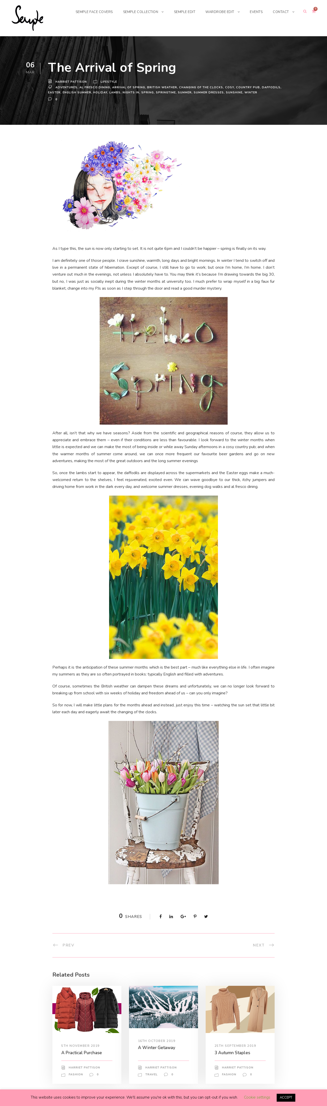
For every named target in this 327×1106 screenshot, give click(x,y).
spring (148, 92)
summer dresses (210, 92)
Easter (54, 92)
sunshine (235, 92)
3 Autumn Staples (233, 1052)
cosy (230, 87)
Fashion (76, 1074)
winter (252, 92)
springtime (167, 92)
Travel (151, 1074)
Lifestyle (109, 81)
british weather (162, 87)
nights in (132, 92)
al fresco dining (94, 87)
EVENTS (255, 12)
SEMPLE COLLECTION (134, 12)
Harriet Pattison (71, 81)
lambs (116, 92)
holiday (101, 92)
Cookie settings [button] (256, 1097)
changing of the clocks (201, 87)
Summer (186, 92)
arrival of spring (128, 87)
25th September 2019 (236, 1046)
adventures (66, 87)
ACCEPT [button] (286, 1098)
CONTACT (280, 12)
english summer (77, 92)
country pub (248, 87)
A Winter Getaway (156, 1047)
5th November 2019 (80, 1046)
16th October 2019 (157, 1040)
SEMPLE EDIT (180, 12)
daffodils (271, 87)
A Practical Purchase (82, 1052)
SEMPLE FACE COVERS (85, 12)
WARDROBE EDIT (217, 12)
